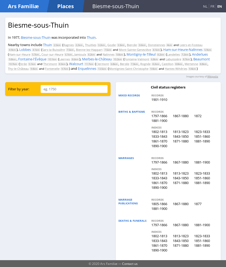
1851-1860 (202, 136)
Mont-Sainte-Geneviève (135, 50)
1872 (197, 115)
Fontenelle (52, 69)
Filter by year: (18, 89)
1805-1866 (159, 203)
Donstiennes (156, 45)
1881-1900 (159, 120)
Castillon (168, 64)
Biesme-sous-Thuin (36, 37)
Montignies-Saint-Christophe (128, 69)
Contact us (130, 263)
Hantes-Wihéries (176, 69)
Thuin (91, 37)
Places (65, 6)
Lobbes (25, 49)
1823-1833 (202, 131)
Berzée (124, 64)
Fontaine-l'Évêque (32, 59)
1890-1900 (159, 146)
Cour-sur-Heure (52, 54)
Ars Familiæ (23, 6)
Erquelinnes (87, 68)
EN (219, 6)
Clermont (102, 64)
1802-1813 (159, 131)
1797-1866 (159, 115)
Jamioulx (80, 54)
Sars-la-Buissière (53, 50)
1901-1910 (159, 99)
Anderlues (200, 54)
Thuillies (90, 45)
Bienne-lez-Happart (89, 50)
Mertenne (191, 64)
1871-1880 (181, 141)
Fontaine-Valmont (136, 59)
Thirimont (50, 64)
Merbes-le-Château (97, 59)
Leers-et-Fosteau (191, 45)
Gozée (111, 45)
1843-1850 (181, 136)
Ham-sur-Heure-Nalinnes (183, 49)
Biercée (132, 45)
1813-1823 (181, 131)
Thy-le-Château (18, 69)
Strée (23, 64)
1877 (197, 203)
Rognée (145, 64)
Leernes (64, 59)
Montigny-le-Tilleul (141, 54)
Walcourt (76, 63)
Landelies (173, 54)
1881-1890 (202, 141)
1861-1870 (159, 141)
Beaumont (201, 59)
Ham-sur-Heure (19, 54)
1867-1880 (181, 115)
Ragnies (68, 45)
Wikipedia (212, 76)
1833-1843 (159, 136)
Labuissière (173, 59)
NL (205, 6)
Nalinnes (108, 54)
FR (212, 6)
